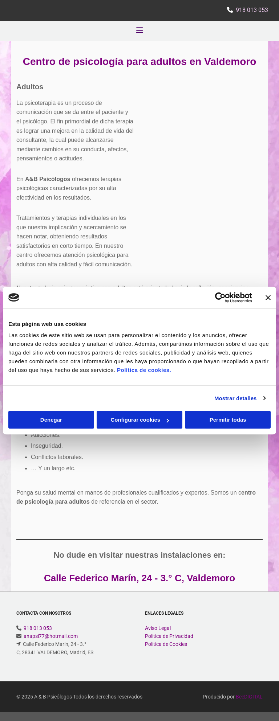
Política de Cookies (166, 644)
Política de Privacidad (169, 636)
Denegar (51, 420)
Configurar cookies (139, 420)
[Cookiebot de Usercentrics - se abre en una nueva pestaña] (220, 297)
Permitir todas (228, 420)
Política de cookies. (144, 370)
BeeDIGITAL (249, 697)
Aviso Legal (158, 628)
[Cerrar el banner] (268, 297)
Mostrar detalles (235, 398)
